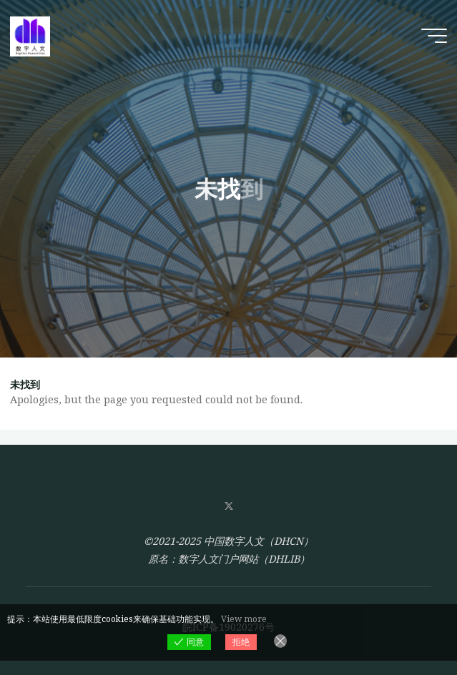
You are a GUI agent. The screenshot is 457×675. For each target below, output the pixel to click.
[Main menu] (434, 36)
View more (244, 619)
